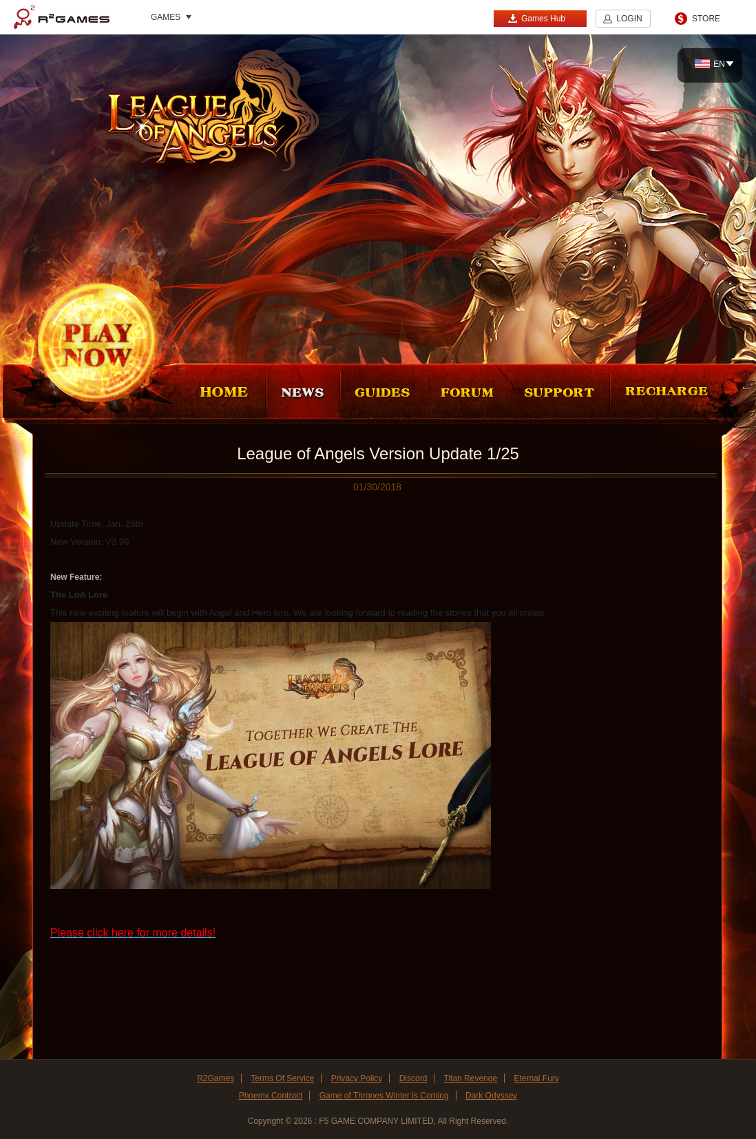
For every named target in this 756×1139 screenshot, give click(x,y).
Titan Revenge (471, 1078)
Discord (413, 1078)
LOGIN (629, 18)
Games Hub (536, 18)
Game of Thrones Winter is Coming (384, 1095)
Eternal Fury (536, 1078)
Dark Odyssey (491, 1095)
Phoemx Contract (271, 1095)
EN (710, 64)
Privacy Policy (357, 1078)
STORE (706, 18)
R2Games (61, 17)
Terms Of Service (282, 1078)
